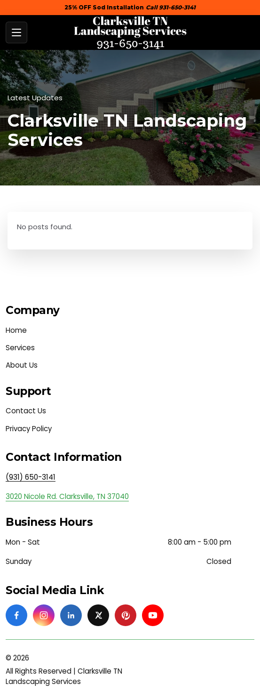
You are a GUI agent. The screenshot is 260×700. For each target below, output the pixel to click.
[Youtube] (153, 615)
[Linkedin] (71, 615)
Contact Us (26, 411)
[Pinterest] (125, 615)
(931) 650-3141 (30, 477)
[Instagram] (44, 615)
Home (16, 330)
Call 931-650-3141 (171, 7)
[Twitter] (98, 615)
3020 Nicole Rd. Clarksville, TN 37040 (67, 496)
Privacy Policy (29, 429)
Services (20, 348)
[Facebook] (16, 615)
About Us (22, 365)
